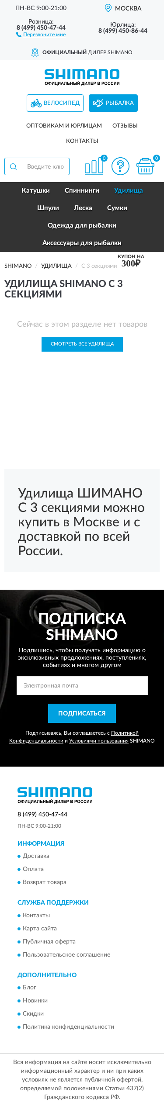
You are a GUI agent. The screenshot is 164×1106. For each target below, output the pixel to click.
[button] (41, 34)
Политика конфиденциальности (68, 1027)
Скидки (33, 1014)
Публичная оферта (49, 942)
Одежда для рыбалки (82, 225)
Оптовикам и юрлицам (64, 126)
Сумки (117, 208)
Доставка (36, 857)
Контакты (82, 141)
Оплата (33, 870)
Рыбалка (120, 103)
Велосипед (62, 103)
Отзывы (125, 126)
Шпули (48, 208)
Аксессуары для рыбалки (82, 243)
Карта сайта (40, 929)
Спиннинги (82, 190)
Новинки (35, 1001)
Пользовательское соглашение (66, 955)
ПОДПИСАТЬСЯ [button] (82, 714)
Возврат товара (44, 883)
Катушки (35, 190)
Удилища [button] (128, 190)
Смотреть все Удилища (82, 344)
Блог (29, 988)
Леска (83, 208)
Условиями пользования (99, 740)
